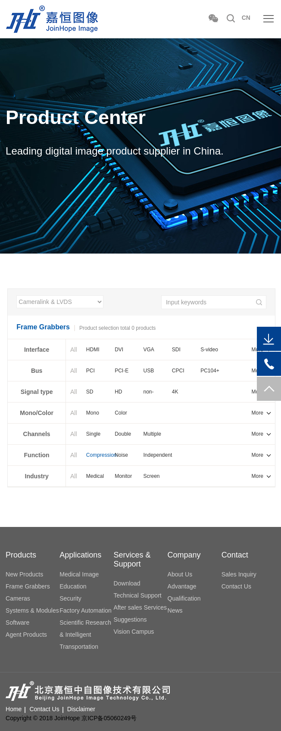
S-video (209, 350)
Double (123, 434)
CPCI (178, 371)
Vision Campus (133, 631)
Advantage (182, 586)
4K (175, 392)
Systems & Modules (32, 610)
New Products (24, 574)
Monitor (123, 476)
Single (93, 434)
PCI (90, 371)
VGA (148, 350)
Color (121, 413)
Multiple (152, 434)
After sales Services (140, 607)
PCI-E (121, 371)
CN (246, 17)
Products (21, 555)
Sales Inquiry (239, 574)
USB (148, 371)
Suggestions (130, 619)
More (257, 413)
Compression (100, 455)
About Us (180, 574)
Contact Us (236, 586)
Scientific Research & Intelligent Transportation (85, 634)
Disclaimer (81, 709)
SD (90, 392)
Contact (235, 555)
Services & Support (131, 559)
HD (118, 392)
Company (184, 555)
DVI (119, 350)
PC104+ (209, 371)
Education (72, 586)
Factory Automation (85, 610)
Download (126, 583)
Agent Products (26, 634)
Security (70, 598)
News (175, 610)
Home (14, 709)
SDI (176, 350)
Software (17, 622)
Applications (80, 555)
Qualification (184, 598)
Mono (92, 413)
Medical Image (79, 574)
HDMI (93, 350)
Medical (95, 476)
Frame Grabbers (28, 586)
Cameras (18, 598)
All (73, 349)
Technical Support (137, 595)
